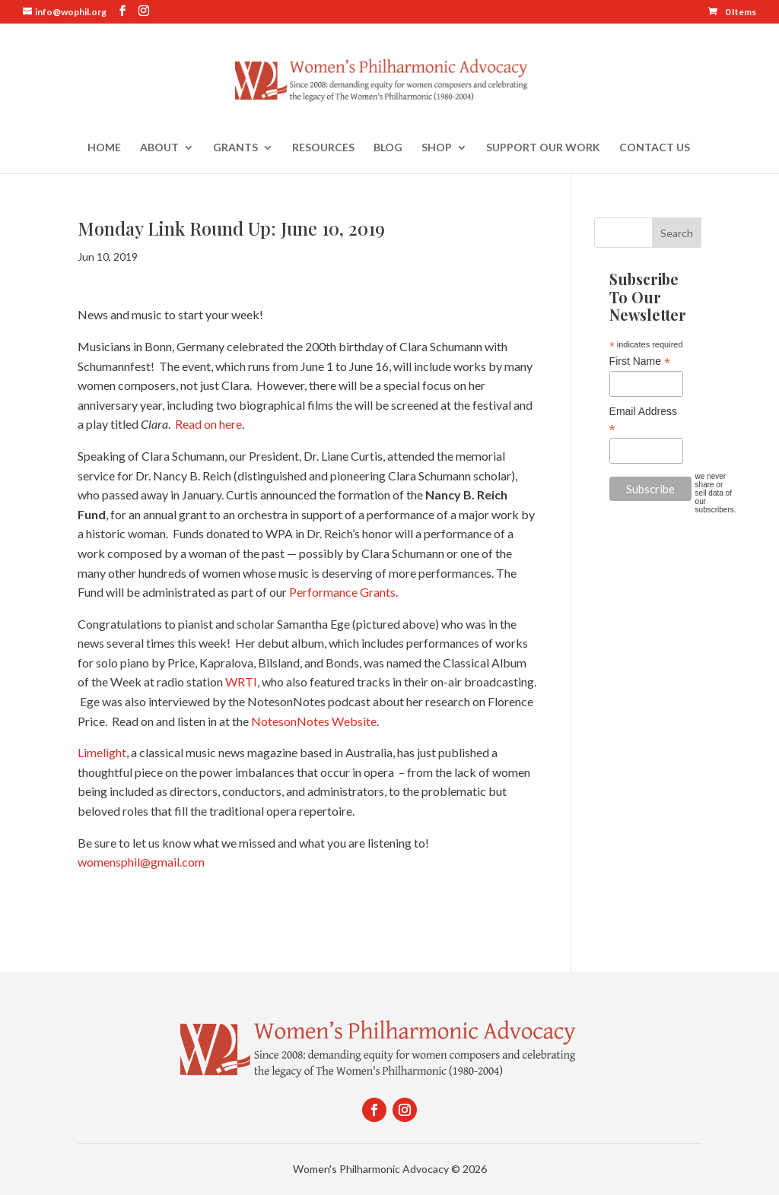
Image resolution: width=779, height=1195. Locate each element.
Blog (388, 148)
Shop (436, 148)
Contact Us (654, 148)
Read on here (208, 424)
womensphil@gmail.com (141, 861)
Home (104, 148)
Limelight (102, 752)
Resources (323, 148)
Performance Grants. (343, 592)
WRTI (241, 681)
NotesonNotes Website (314, 721)
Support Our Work (543, 148)
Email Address (643, 420)
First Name (640, 361)
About (159, 148)
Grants (235, 148)
